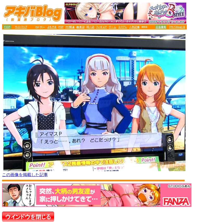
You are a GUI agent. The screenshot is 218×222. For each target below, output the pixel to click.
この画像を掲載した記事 (25, 174)
